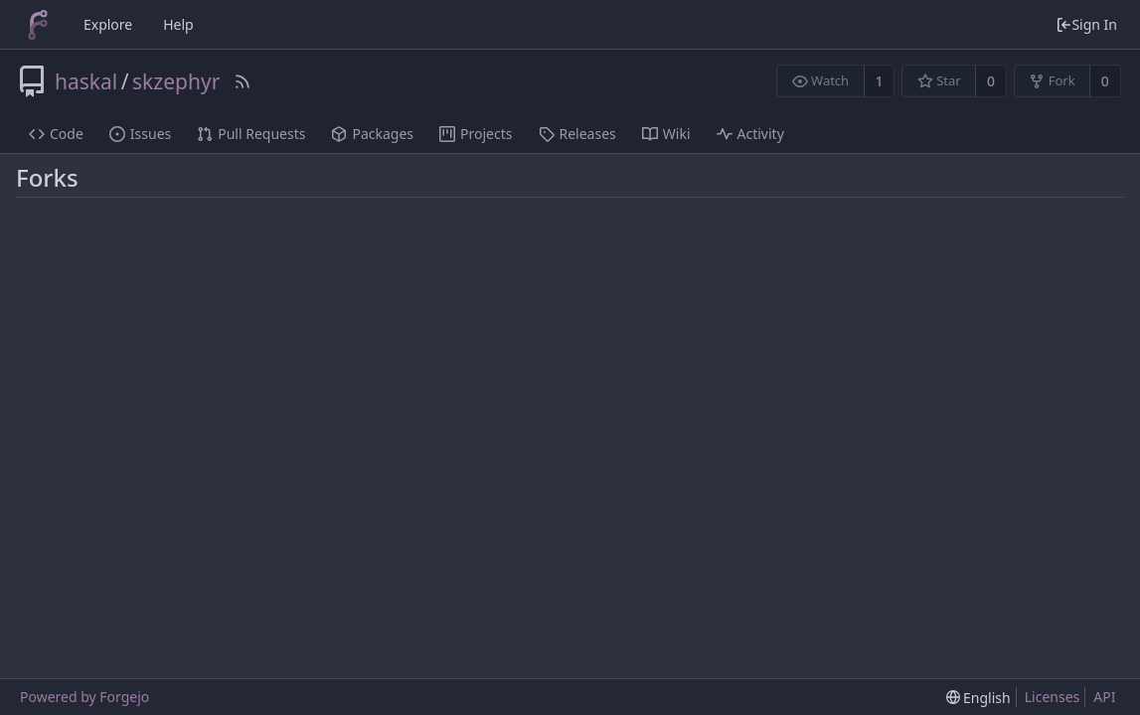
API (1104, 696)
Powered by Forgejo (84, 696)
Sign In (1086, 24)
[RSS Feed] (242, 81)
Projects (475, 133)
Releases (577, 133)
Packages (372, 133)
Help (178, 24)
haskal (86, 81)
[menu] (978, 697)
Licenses (1052, 696)
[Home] (38, 25)
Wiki (666, 133)
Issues (140, 133)
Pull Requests (251, 133)
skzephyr (176, 81)
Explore (107, 24)
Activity (750, 133)
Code (56, 133)
